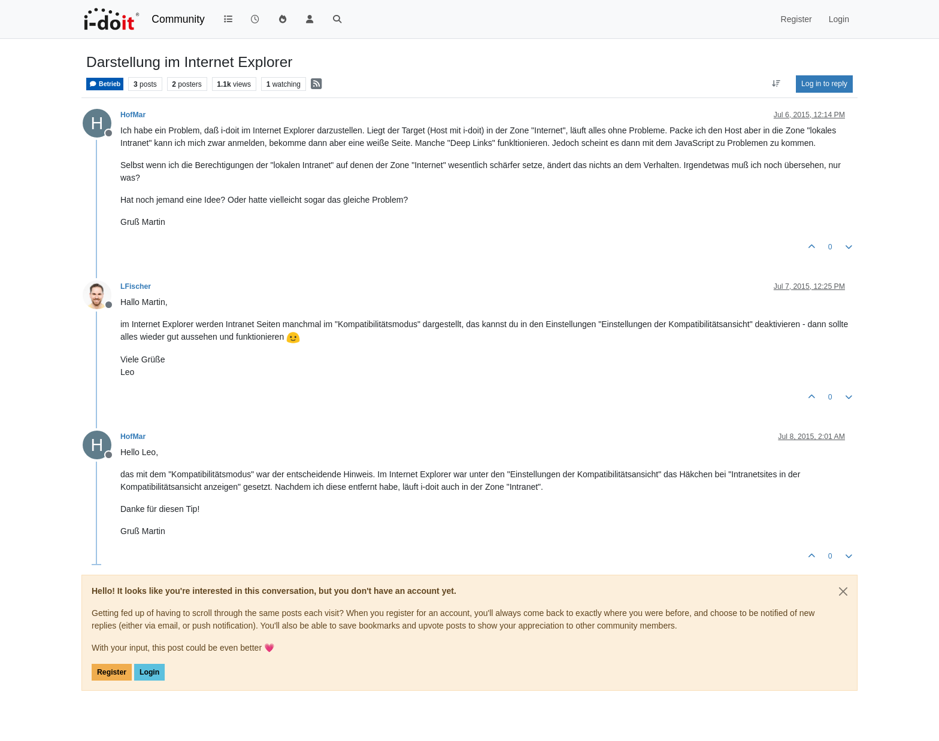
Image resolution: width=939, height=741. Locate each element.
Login (149, 672)
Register (111, 672)
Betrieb (104, 84)
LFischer (135, 286)
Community (178, 19)
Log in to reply (824, 84)
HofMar (133, 115)
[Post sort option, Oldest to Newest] (776, 83)
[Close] (843, 591)
